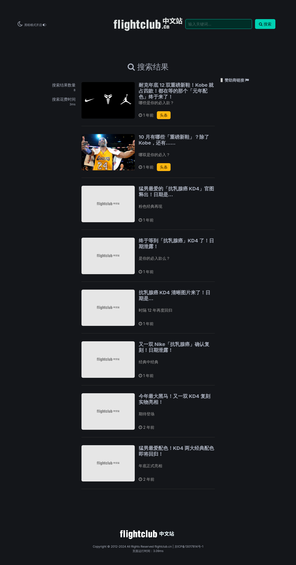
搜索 (265, 24)
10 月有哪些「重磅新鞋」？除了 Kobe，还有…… (174, 140)
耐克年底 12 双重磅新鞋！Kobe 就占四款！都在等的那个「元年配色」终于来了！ (176, 91)
